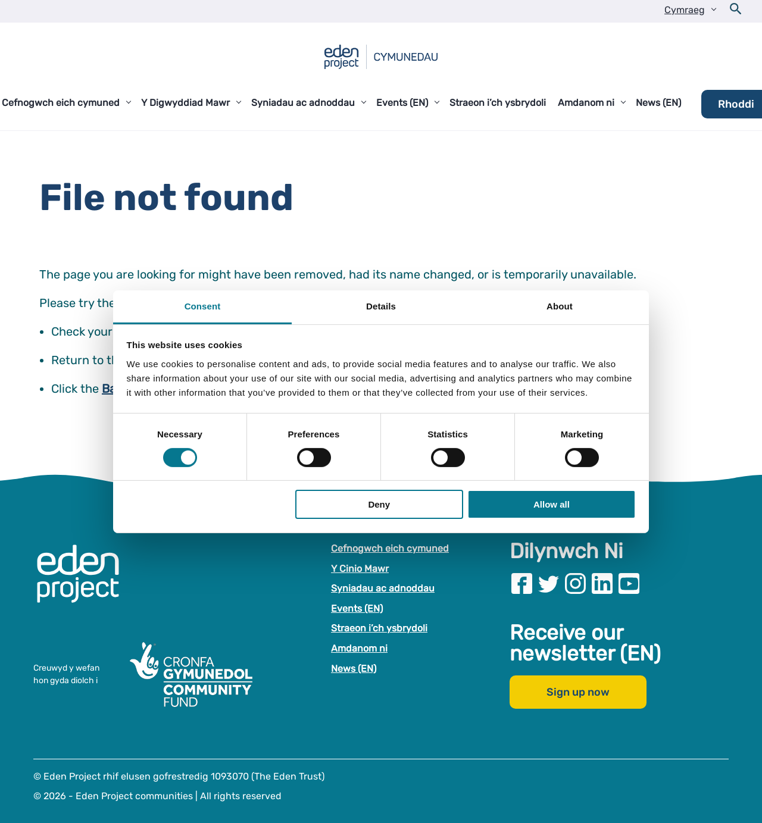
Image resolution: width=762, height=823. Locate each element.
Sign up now (578, 692)
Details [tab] (381, 306)
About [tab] (559, 306)
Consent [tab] (203, 306)
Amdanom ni (359, 648)
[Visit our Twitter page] (548, 583)
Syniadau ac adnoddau (383, 588)
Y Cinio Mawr (360, 568)
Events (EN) (357, 608)
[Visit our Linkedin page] (602, 583)
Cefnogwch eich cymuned (390, 548)
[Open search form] (736, 11)
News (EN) (353, 668)
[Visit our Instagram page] (575, 583)
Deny (379, 504)
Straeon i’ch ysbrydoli (379, 628)
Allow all (551, 504)
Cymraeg (684, 9)
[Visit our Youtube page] (629, 583)
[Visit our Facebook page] (521, 583)
